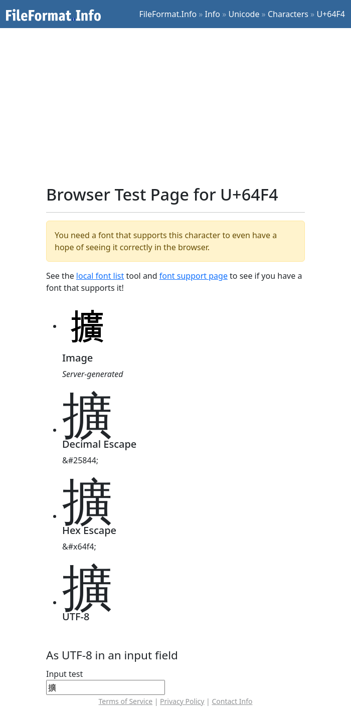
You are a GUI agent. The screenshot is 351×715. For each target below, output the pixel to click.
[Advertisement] (181, 106)
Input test (64, 673)
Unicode (244, 14)
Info (213, 14)
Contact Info (232, 701)
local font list (100, 275)
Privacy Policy (182, 701)
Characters (288, 14)
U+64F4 (330, 14)
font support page (193, 275)
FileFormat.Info (168, 14)
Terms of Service (126, 701)
